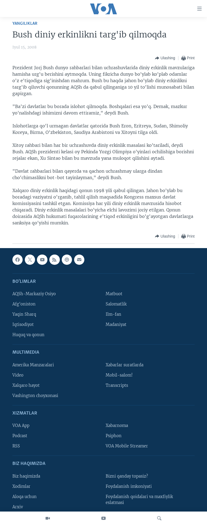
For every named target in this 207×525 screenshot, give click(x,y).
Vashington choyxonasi (35, 395)
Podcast (19, 435)
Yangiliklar (24, 23)
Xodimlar (21, 486)
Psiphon (114, 435)
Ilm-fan (113, 314)
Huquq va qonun (28, 334)
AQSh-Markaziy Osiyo (34, 293)
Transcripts (117, 385)
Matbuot (114, 293)
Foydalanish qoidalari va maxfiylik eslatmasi (139, 499)
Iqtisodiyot (23, 324)
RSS (16, 446)
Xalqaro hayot (26, 385)
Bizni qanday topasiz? (127, 476)
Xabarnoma (117, 425)
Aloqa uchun (24, 496)
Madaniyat (116, 324)
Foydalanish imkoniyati (129, 486)
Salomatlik (116, 304)
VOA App (20, 425)
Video (17, 375)
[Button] (165, 58)
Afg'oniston (24, 304)
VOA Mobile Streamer (127, 446)
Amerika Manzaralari (33, 365)
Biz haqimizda (26, 476)
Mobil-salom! (119, 375)
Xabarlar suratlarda (124, 365)
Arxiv (17, 507)
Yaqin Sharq (24, 314)
